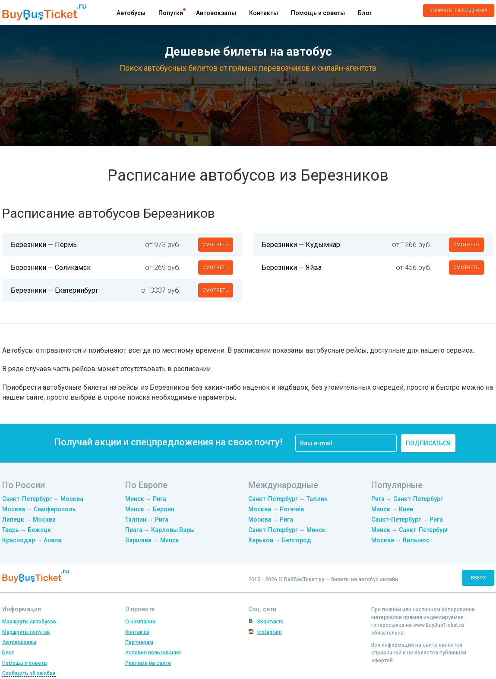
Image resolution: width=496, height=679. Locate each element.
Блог (365, 12)
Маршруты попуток (26, 632)
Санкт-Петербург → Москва (42, 498)
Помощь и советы (318, 12)
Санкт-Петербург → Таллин (288, 498)
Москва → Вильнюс (400, 540)
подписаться (428, 443)
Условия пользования (153, 653)
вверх (478, 578)
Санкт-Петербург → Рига (407, 519)
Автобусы (131, 12)
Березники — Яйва (292, 267)
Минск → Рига (145, 498)
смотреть (215, 244)
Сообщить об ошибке (29, 673)
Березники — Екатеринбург (54, 290)
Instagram (269, 632)
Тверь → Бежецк (26, 529)
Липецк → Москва (29, 519)
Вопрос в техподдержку (458, 10)
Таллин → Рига (146, 519)
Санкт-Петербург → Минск (286, 529)
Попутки (170, 12)
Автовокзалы (216, 12)
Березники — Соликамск (51, 267)
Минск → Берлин (149, 509)
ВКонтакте (270, 622)
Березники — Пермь (44, 245)
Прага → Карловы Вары (160, 529)
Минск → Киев (392, 509)
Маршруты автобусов (29, 622)
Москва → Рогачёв (276, 509)
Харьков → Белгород (279, 540)
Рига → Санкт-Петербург (407, 498)
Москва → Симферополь (39, 509)
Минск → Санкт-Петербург (410, 529)
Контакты (263, 12)
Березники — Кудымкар (301, 245)
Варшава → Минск (152, 540)
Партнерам (139, 642)
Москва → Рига (270, 519)
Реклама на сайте (148, 663)
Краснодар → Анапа (31, 540)
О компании (140, 622)
